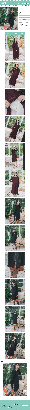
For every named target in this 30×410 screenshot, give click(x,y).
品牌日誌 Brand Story (10, 403)
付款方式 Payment (17, 403)
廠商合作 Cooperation (10, 407)
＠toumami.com (5, 406)
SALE (26, 5)
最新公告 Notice (10, 402)
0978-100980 (4, 403)
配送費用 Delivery (17, 404)
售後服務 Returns (17, 405)
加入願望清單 (24, 19)
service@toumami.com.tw (4, 405)
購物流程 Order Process (16, 402)
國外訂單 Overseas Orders (17, 406)
